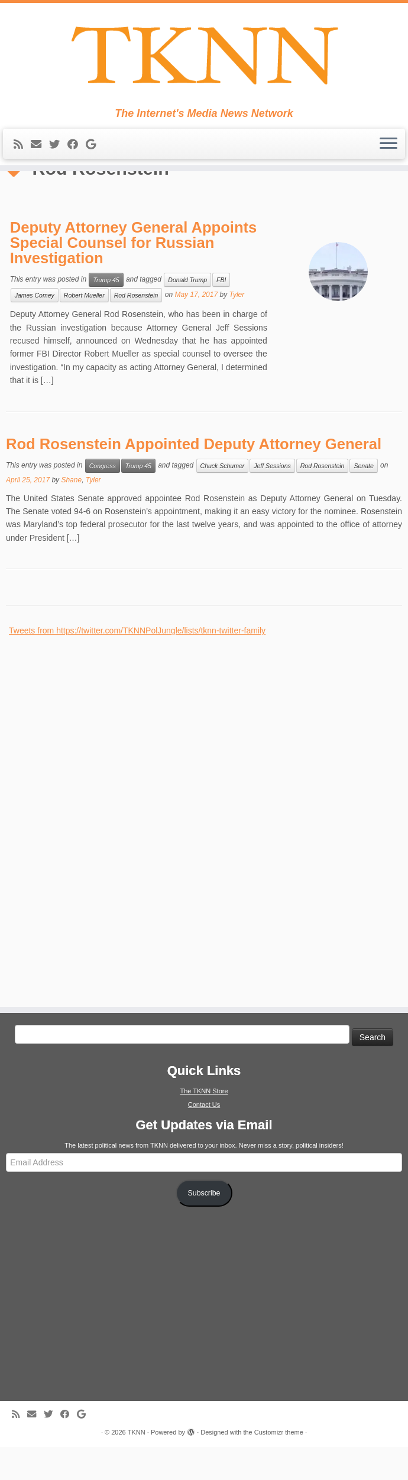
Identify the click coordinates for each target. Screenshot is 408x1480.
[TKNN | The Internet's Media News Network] (204, 56)
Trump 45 (106, 312)
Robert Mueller (84, 328)
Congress (102, 498)
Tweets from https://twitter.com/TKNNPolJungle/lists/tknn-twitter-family (137, 663)
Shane (71, 513)
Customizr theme (278, 1465)
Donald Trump (187, 312)
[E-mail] (40, 147)
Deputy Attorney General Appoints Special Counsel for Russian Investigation (133, 275)
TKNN (136, 1465)
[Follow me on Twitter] (58, 147)
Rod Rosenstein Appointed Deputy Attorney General (193, 477)
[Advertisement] (97, 847)
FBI (221, 312)
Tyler (236, 328)
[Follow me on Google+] (94, 147)
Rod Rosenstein (136, 328)
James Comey (34, 328)
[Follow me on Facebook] (76, 147)
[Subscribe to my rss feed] (22, 147)
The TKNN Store (204, 1124)
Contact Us (204, 1137)
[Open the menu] (388, 147)
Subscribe (204, 1226)
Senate (363, 498)
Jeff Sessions (272, 498)
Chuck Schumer (222, 498)
